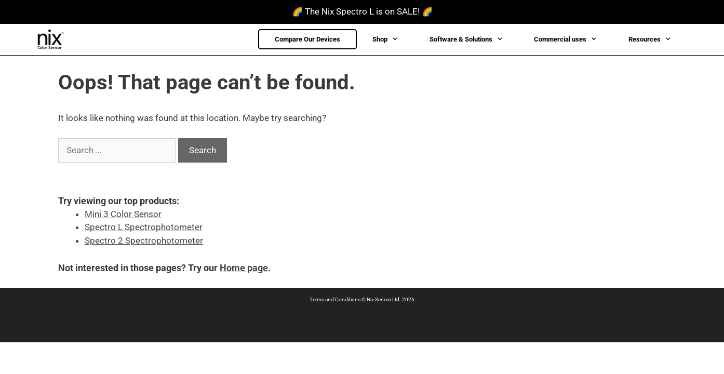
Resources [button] (657, 39)
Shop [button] (392, 39)
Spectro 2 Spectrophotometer (144, 240)
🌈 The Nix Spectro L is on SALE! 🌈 (362, 11)
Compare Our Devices (307, 39)
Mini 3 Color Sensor (123, 214)
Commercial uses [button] (573, 39)
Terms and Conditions (335, 299)
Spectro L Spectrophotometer (144, 227)
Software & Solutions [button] (474, 39)
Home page (244, 267)
